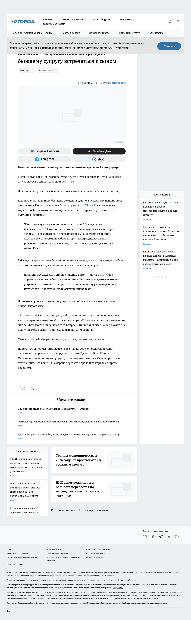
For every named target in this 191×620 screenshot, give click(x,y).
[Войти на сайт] (178, 21)
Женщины (26, 70)
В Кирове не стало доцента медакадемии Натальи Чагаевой (72, 411)
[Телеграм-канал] (44, 159)
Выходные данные (15, 564)
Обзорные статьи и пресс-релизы (22, 557)
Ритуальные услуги (130, 32)
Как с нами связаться (95, 553)
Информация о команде (17, 553)
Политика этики (54, 549)
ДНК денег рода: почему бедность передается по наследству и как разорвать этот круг (72, 437)
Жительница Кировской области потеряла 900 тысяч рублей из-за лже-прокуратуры (72, 424)
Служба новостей (113, 83)
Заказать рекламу (54, 23)
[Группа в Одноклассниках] (153, 536)
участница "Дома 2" (83, 205)
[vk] (22, 388)
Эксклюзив (156, 32)
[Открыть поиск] (170, 21)
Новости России (72, 19)
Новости (48, 19)
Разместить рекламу (95, 557)
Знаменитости (47, 70)
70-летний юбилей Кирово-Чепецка (32, 32)
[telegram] (33, 388)
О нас (9, 549)
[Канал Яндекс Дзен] (99, 151)
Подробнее (118, 587)
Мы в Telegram (101, 19)
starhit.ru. (68, 181)
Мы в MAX (126, 19)
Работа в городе (71, 32)
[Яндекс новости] (44, 151)
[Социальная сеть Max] (99, 159)
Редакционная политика (57, 553)
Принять (169, 46)
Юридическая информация (98, 549)
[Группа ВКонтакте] (145, 536)
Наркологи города (99, 32)
